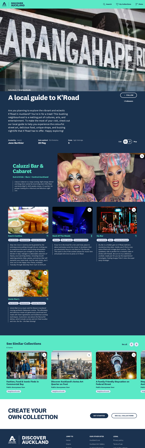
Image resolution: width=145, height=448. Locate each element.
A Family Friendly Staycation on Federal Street (112, 382)
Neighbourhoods (25, 90)
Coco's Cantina (15, 236)
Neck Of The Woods (61, 236)
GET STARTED (99, 416)
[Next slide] (136, 344)
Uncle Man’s (13, 299)
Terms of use (118, 444)
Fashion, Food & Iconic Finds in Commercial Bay (23, 382)
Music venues (67, 240)
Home (68, 440)
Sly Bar (100, 236)
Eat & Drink (18, 177)
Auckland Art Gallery (97, 444)
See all (124, 344)
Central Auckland (40, 177)
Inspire (68, 444)
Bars (28, 177)
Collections (12, 90)
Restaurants (24, 240)
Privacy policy (118, 440)
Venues (56, 240)
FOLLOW (128, 95)
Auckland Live (95, 440)
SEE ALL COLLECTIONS (124, 416)
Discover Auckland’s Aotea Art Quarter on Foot (67, 382)
